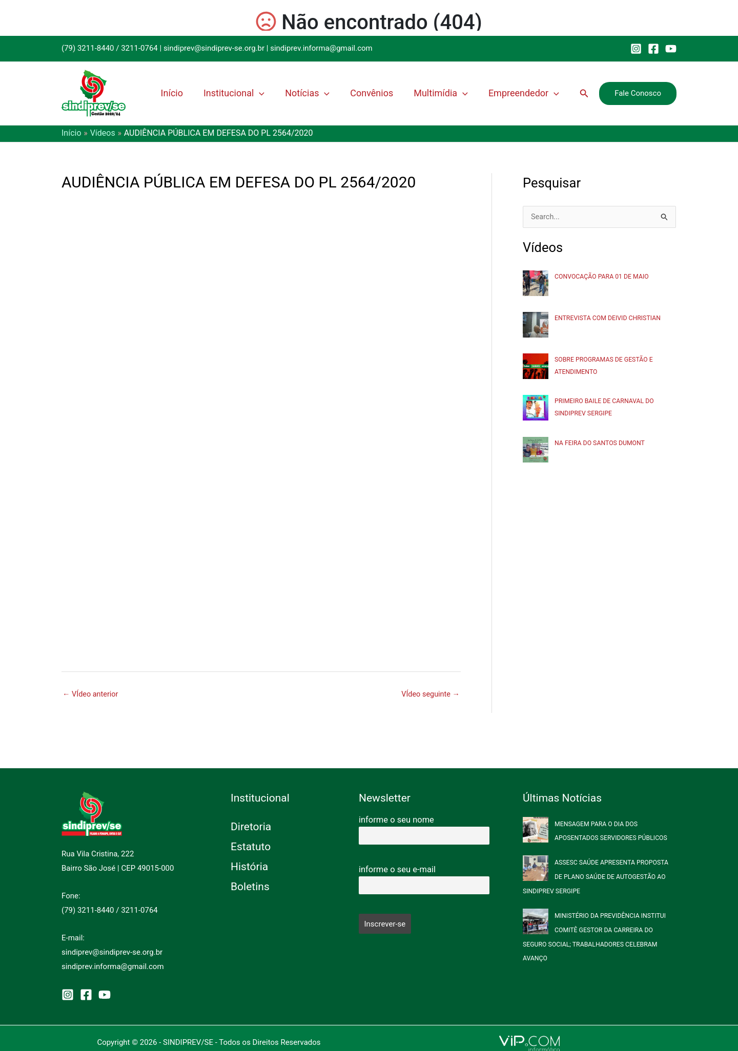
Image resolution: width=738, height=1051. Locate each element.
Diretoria (251, 827)
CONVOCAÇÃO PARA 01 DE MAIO (603, 276)
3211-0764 (139, 48)
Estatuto (251, 846)
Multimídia (452, 93)
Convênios (389, 93)
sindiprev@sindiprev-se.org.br (213, 48)
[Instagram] (636, 48)
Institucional (263, 93)
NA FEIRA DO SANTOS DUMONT (601, 443)
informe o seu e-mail (397, 869)
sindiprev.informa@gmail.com (321, 48)
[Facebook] (653, 48)
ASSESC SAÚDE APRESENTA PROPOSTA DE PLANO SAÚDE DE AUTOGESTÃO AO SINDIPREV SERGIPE (598, 876)
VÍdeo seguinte (429, 694)
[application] (288, 93)
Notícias (331, 93)
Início (208, 93)
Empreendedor (529, 93)
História (249, 866)
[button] (584, 93)
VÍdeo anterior (91, 694)
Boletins (250, 886)
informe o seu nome (396, 820)
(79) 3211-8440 (87, 48)
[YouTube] (670, 48)
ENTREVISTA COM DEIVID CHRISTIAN (610, 318)
